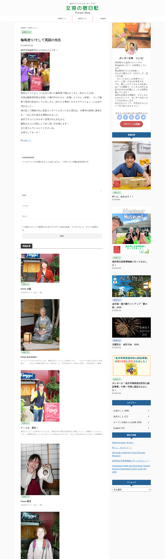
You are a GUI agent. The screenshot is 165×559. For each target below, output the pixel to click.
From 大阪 (66, 259)
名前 (24, 195)
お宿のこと (62, 18)
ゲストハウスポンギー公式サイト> (131, 113)
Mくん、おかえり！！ (121, 196)
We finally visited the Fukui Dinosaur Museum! (130, 442)
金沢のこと (82, 18)
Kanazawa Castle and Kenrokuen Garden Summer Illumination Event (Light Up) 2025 (129, 453)
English (103, 18)
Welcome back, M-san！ (122, 432)
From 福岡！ (68, 464)
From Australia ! (69, 294)
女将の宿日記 (68, 542)
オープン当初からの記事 (84, 542)
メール (25, 205)
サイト (24, 216)
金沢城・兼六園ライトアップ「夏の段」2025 (130, 300)
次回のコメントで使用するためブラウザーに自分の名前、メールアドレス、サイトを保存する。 (60, 228)
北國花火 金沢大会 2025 (123, 337)
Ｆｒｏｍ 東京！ (69, 350)
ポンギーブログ (82, 550)
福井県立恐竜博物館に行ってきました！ (128, 261)
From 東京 (66, 407)
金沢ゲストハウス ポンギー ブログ (83, 547)
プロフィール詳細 (131, 124)
